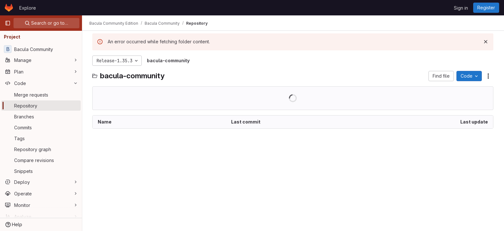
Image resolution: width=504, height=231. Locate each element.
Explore (27, 8)
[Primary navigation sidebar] (8, 23)
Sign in (461, 8)
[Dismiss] (486, 42)
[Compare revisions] (41, 160)
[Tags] (41, 138)
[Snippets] (41, 171)
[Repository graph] (41, 149)
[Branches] (41, 116)
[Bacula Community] (41, 49)
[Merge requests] (41, 95)
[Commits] (41, 127)
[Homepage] (9, 8)
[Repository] (41, 105)
